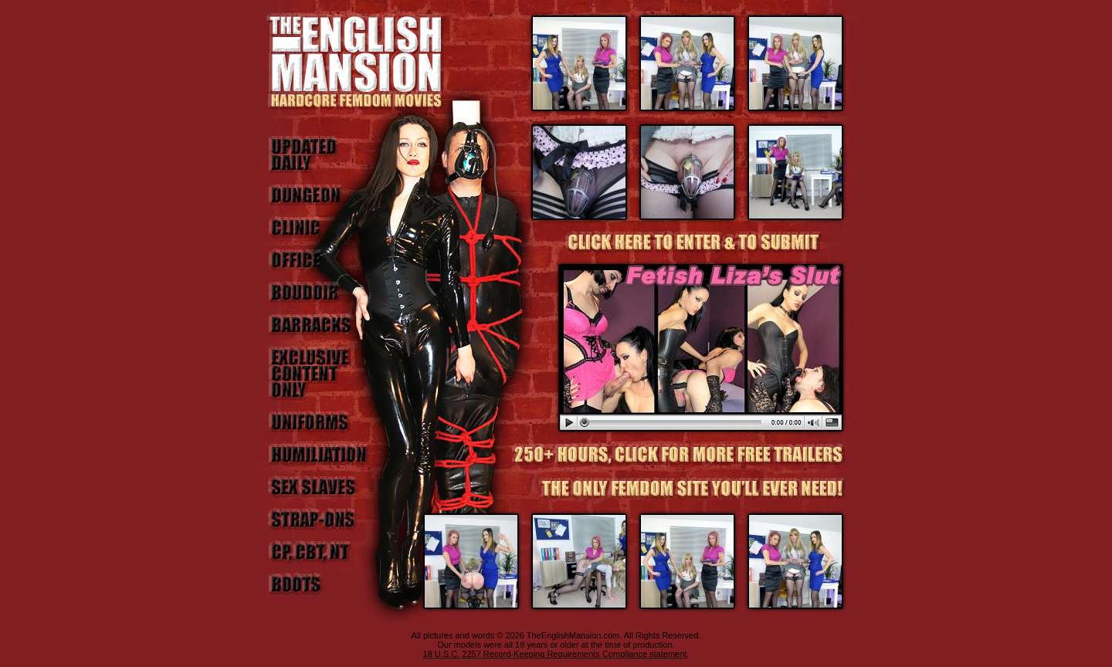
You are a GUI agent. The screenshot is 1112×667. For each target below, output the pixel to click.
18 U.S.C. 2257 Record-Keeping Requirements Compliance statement (555, 654)
